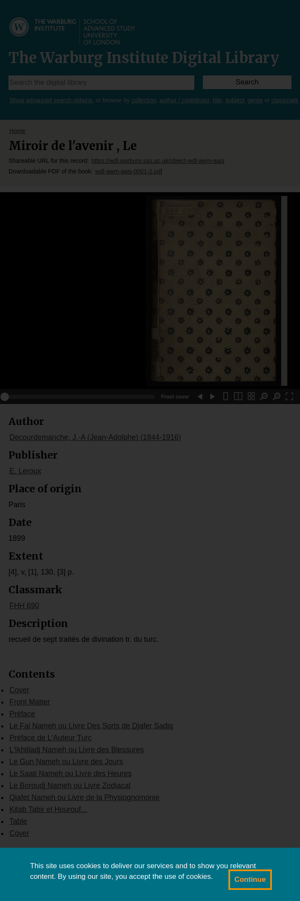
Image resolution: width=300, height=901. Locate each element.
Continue (250, 879)
